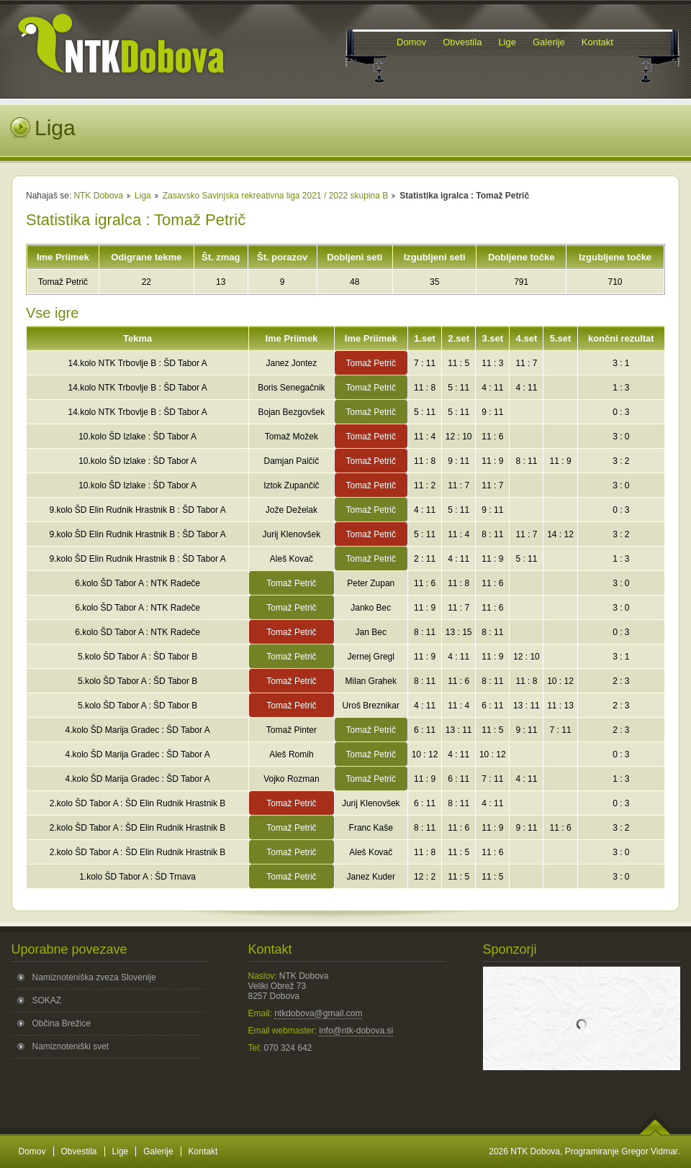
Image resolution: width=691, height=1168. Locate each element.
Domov (32, 1151)
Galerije (158, 1151)
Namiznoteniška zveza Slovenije (94, 977)
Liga (143, 196)
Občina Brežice (61, 1023)
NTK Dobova (98, 196)
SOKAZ (47, 1000)
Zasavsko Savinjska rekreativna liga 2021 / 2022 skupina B (276, 196)
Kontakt (203, 1151)
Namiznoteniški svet (70, 1046)
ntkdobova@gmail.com (318, 1013)
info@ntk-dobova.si (356, 1031)
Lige (120, 1151)
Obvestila (79, 1151)
